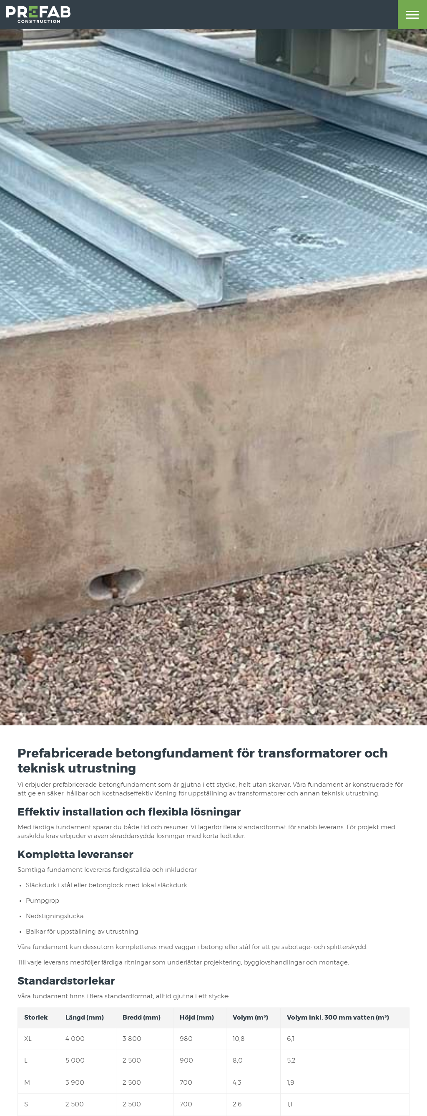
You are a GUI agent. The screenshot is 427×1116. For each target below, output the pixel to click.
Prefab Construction (38, 14)
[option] (213, 362)
